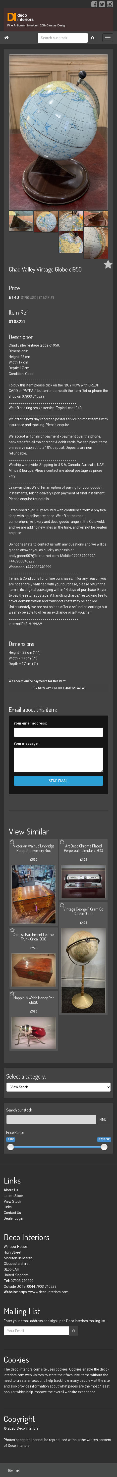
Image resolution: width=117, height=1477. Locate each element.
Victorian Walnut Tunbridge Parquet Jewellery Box (33, 848)
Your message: (26, 743)
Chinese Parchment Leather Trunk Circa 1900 (34, 936)
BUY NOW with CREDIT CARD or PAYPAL (58, 688)
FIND (103, 1119)
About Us (11, 1190)
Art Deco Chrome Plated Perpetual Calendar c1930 (83, 848)
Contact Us (12, 1213)
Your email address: (30, 723)
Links (8, 1207)
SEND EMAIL (58, 781)
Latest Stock (13, 1196)
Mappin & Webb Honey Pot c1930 (33, 1000)
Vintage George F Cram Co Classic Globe (83, 911)
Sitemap (13, 1470)
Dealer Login (13, 1218)
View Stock (12, 1201)
